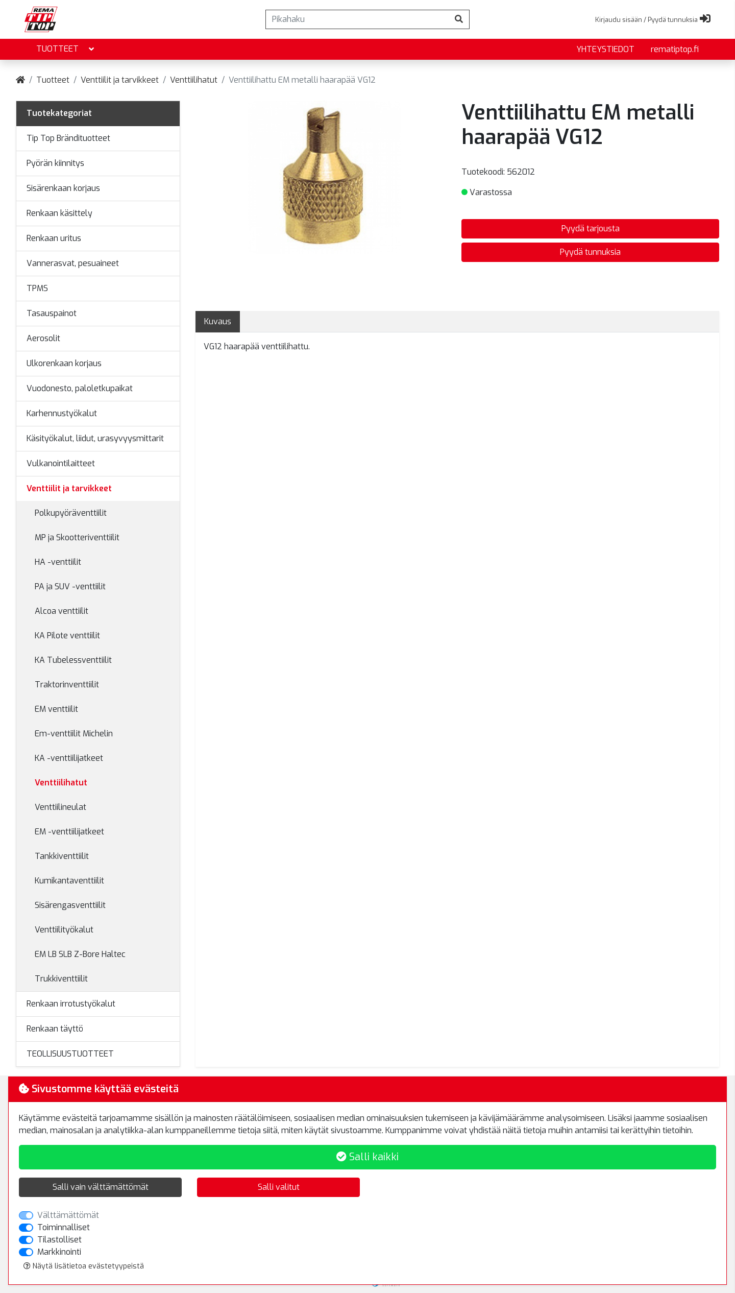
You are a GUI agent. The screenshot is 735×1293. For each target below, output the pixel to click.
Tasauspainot (52, 313)
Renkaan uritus (54, 238)
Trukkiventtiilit (61, 978)
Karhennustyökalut (62, 413)
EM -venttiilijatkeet (69, 831)
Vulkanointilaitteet (61, 463)
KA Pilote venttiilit (67, 635)
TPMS (37, 288)
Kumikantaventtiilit (69, 880)
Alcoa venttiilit (61, 611)
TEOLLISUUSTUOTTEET (70, 1053)
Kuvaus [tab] (217, 321)
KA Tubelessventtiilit (73, 660)
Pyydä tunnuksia (590, 252)
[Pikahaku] (357, 19)
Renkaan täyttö (55, 1028)
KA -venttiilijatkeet (69, 758)
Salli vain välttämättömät (101, 1187)
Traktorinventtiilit (67, 684)
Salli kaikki (367, 1157)
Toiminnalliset (63, 1227)
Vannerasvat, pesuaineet (73, 263)
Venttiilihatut (193, 80)
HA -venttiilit (58, 562)
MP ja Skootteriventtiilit (77, 537)
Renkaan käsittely (59, 213)
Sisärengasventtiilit (70, 905)
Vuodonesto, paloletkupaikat (80, 388)
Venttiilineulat (60, 807)
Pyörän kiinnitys (55, 163)
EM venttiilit (56, 709)
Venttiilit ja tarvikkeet (120, 80)
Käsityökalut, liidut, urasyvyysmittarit (95, 438)
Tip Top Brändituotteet (68, 138)
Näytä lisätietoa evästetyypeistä (83, 1266)
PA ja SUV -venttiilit (70, 586)
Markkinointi (59, 1252)
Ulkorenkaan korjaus (64, 363)
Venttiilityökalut (64, 929)
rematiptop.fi (675, 49)
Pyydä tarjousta (590, 228)
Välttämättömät (68, 1215)
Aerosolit (43, 338)
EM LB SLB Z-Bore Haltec (80, 954)
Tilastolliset (59, 1239)
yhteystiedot (605, 49)
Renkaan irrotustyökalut (71, 1003)
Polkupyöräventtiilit (71, 513)
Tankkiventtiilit (62, 856)
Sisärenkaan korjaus (63, 188)
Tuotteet (66, 49)
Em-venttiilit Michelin (74, 733)
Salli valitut (279, 1187)
